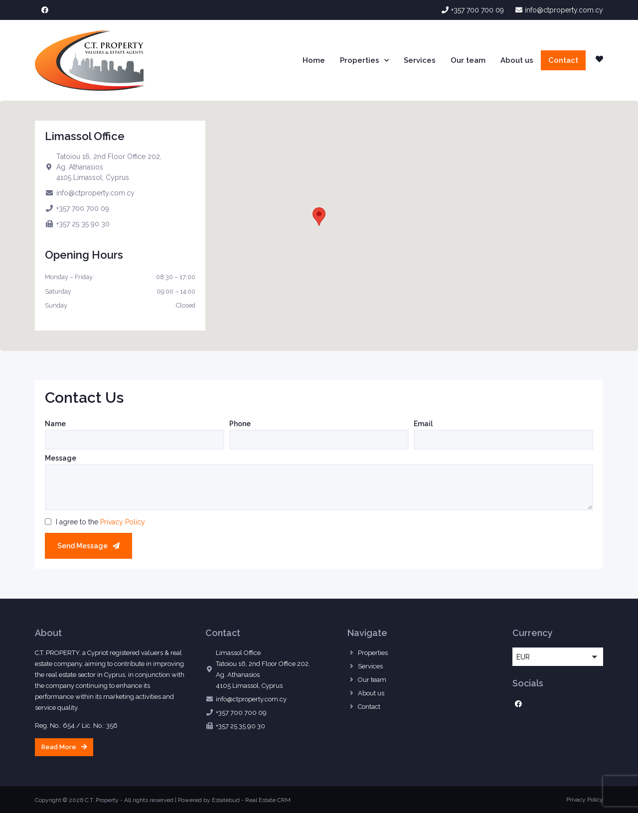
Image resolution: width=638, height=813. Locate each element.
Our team (468, 60)
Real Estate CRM (268, 800)
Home (314, 60)
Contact (563, 60)
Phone (240, 424)
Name (55, 424)
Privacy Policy (122, 522)
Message (60, 458)
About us (516, 60)
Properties (364, 60)
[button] (319, 216)
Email (423, 424)
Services (420, 60)
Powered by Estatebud (209, 800)
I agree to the (100, 522)
